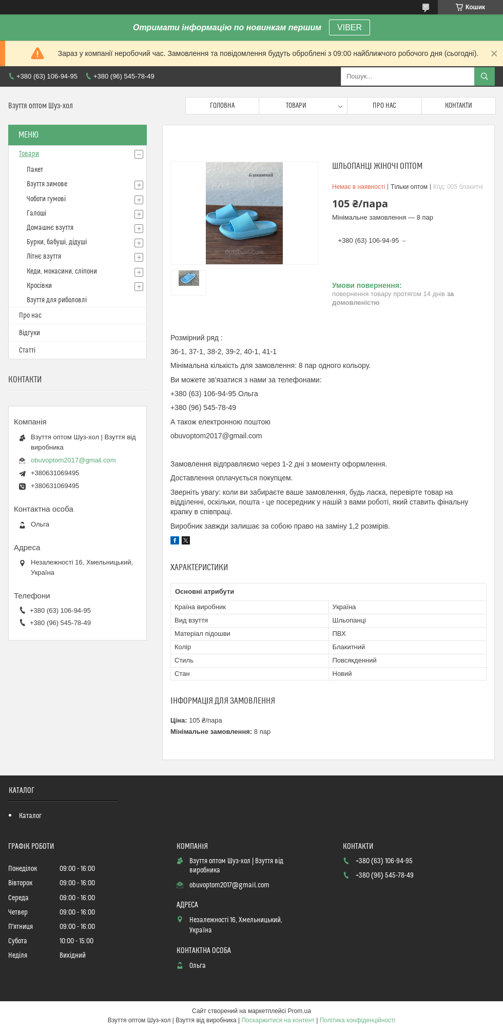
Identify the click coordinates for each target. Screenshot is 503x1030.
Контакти (458, 106)
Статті (27, 350)
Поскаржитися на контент (277, 1020)
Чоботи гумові (46, 199)
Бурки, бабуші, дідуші (57, 242)
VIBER (349, 27)
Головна (222, 106)
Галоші (36, 213)
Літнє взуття (44, 256)
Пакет (35, 170)
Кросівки (39, 286)
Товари (296, 106)
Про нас (384, 106)
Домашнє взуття (50, 228)
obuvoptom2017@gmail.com (73, 460)
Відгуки (29, 333)
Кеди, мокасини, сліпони (62, 271)
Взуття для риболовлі (57, 300)
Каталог (30, 816)
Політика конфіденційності (358, 1020)
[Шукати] (484, 76)
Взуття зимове (47, 184)
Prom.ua (299, 1011)
